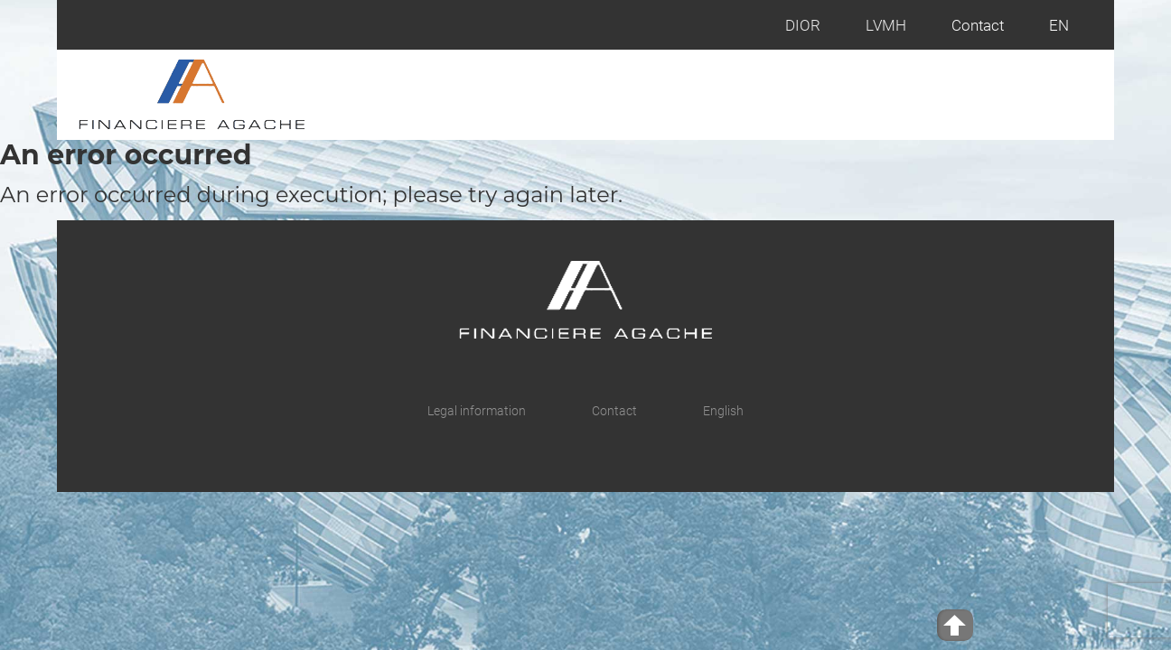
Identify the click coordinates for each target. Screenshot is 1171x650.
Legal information (476, 411)
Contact (977, 25)
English (723, 411)
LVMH (886, 25)
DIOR (802, 25)
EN (1059, 25)
